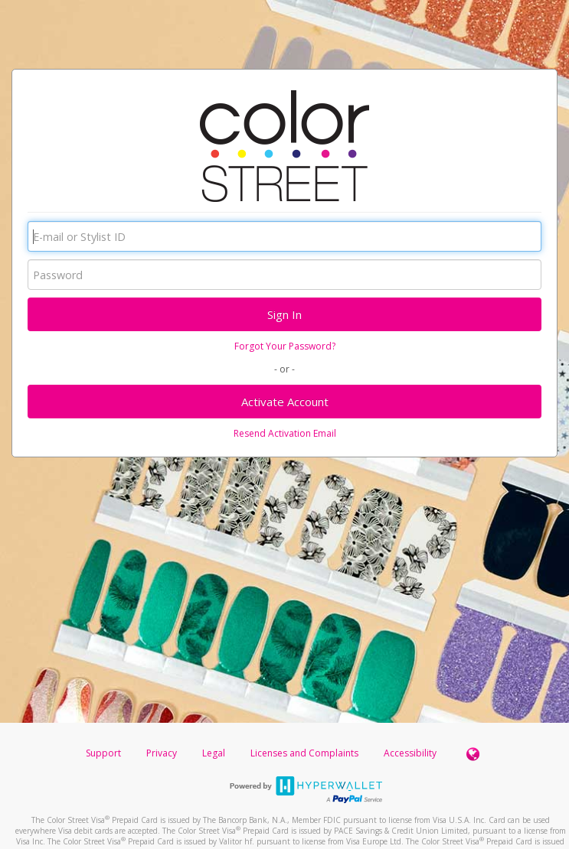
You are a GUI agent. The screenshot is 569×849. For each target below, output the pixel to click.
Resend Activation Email (285, 433)
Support (103, 753)
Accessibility (410, 753)
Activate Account (285, 401)
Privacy (161, 753)
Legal (213, 753)
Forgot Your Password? (284, 346)
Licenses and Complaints (305, 753)
